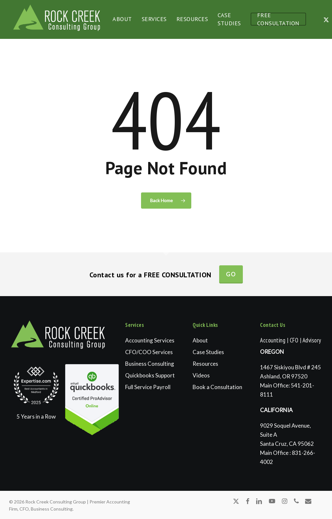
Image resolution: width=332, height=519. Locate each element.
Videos (201, 375)
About (200, 340)
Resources (205, 363)
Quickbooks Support (150, 375)
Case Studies (208, 352)
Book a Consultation (217, 387)
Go (231, 274)
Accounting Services (149, 340)
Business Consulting (149, 363)
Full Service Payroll (148, 387)
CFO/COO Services (149, 352)
